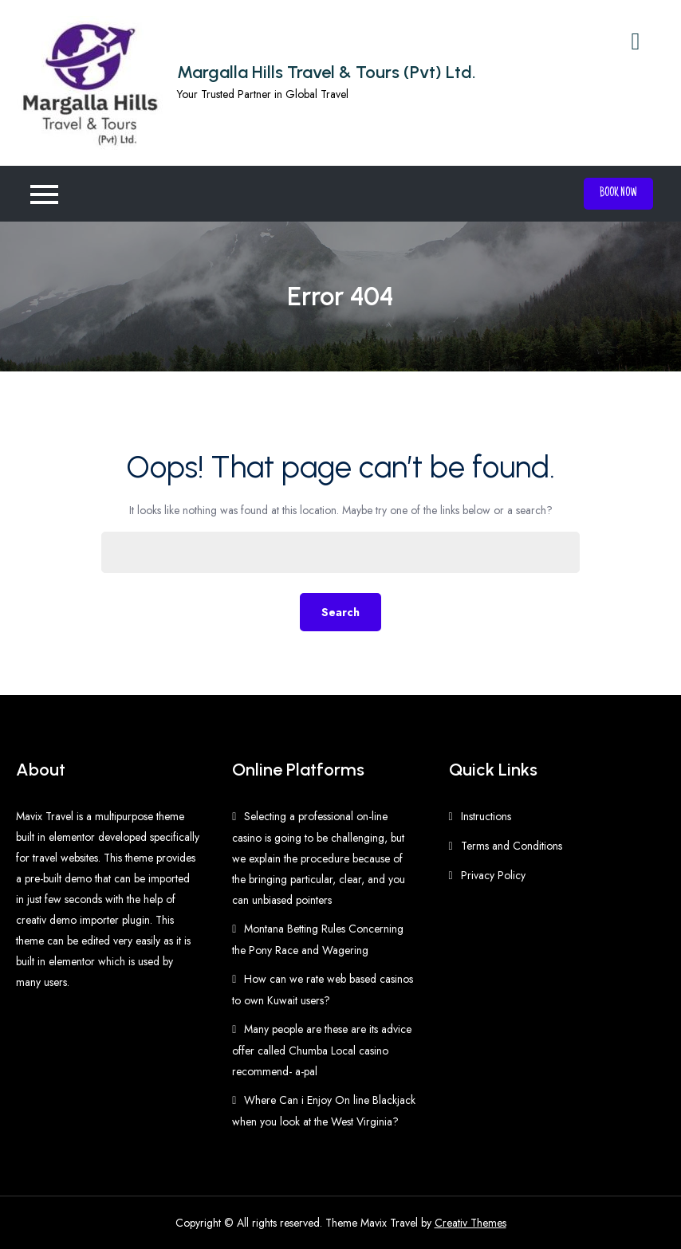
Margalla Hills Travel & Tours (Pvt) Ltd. (326, 72)
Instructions (486, 816)
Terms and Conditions (511, 846)
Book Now (618, 193)
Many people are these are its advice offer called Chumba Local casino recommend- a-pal (321, 1050)
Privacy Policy (493, 875)
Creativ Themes (470, 1223)
